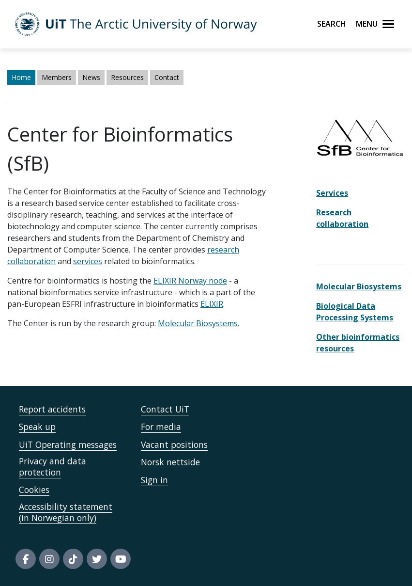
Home (21, 77)
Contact (166, 77)
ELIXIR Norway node (190, 280)
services (87, 261)
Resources (127, 77)
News (91, 77)
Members (57, 77)
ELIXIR (211, 304)
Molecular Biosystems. (198, 323)
